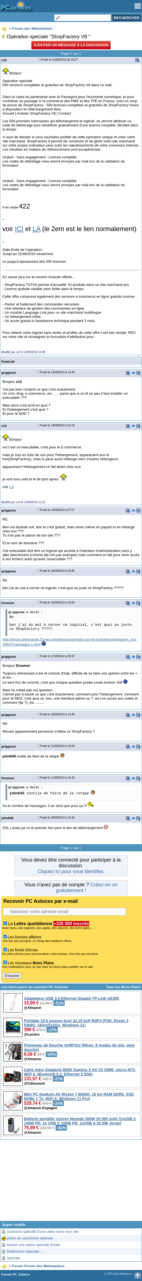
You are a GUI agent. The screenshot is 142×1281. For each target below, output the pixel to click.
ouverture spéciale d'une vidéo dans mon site (42, 1231)
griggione (8, 372)
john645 (7, 818)
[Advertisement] (71, 1182)
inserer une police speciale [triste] (33, 1245)
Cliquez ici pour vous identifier (70, 871)
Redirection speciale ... (25, 1251)
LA (36, 228)
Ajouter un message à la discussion (71, 45)
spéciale (13, 1258)
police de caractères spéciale (30, 1238)
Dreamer (7, 603)
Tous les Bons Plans (123, 987)
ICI (19, 228)
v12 (4, 60)
